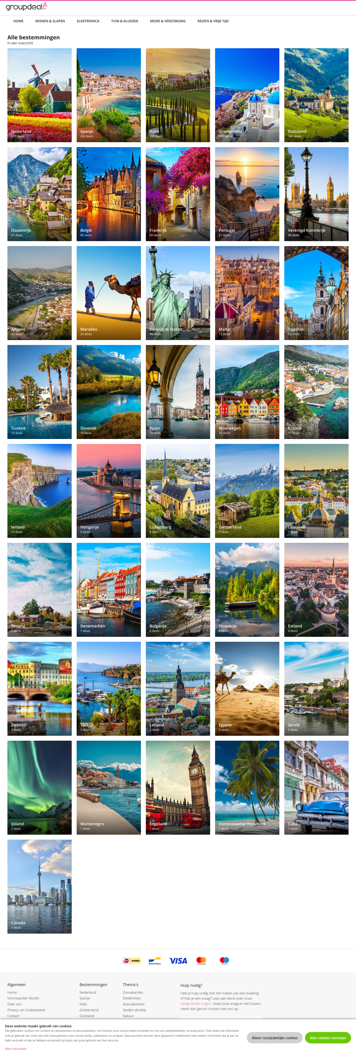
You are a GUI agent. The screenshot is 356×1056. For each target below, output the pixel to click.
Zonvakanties (133, 992)
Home (18, 21)
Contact (13, 1016)
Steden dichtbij (134, 1010)
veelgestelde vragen (195, 1003)
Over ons (14, 1004)
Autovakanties (134, 1004)
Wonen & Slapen (50, 21)
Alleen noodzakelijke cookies (275, 1037)
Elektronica (88, 21)
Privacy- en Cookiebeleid (26, 1010)
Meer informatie (15, 1049)
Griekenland (89, 1010)
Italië (83, 1004)
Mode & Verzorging (168, 21)
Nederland (88, 992)
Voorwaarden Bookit (23, 998)
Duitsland (87, 1016)
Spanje (85, 998)
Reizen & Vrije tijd (213, 21)
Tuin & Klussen (124, 21)
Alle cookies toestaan (328, 1037)
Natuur (128, 1016)
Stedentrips (132, 998)
